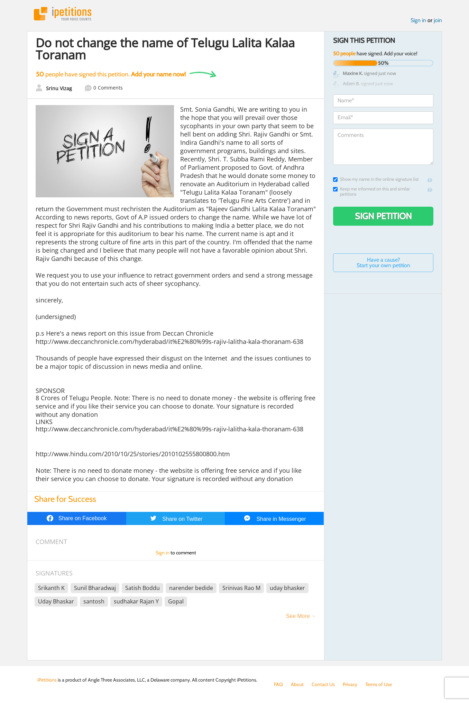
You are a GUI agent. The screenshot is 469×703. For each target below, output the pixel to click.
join (438, 20)
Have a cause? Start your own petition (383, 262)
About (297, 684)
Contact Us (323, 684)
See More (298, 616)
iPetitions (62, 13)
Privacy (350, 684)
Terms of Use (378, 684)
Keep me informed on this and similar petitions (371, 191)
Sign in (418, 20)
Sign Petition (383, 216)
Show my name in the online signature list (376, 179)
